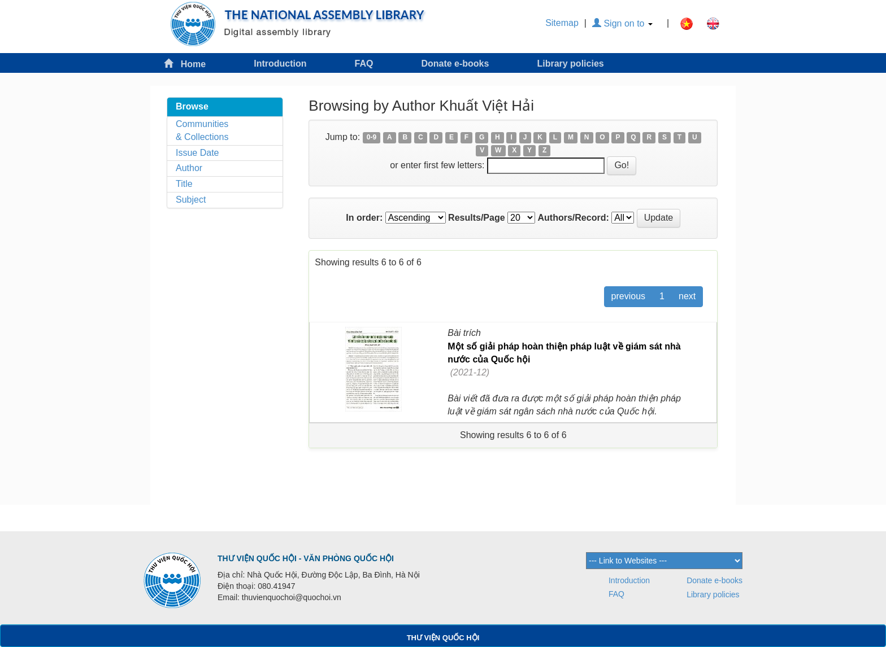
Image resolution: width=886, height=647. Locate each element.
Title (184, 184)
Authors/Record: (573, 217)
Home (185, 63)
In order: (364, 217)
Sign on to (622, 23)
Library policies (570, 63)
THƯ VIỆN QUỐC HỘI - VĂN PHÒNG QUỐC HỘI (306, 558)
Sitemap (562, 23)
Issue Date (197, 153)
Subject (191, 199)
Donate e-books (455, 63)
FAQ (364, 63)
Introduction (280, 63)
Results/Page (476, 217)
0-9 (371, 138)
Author (189, 168)
